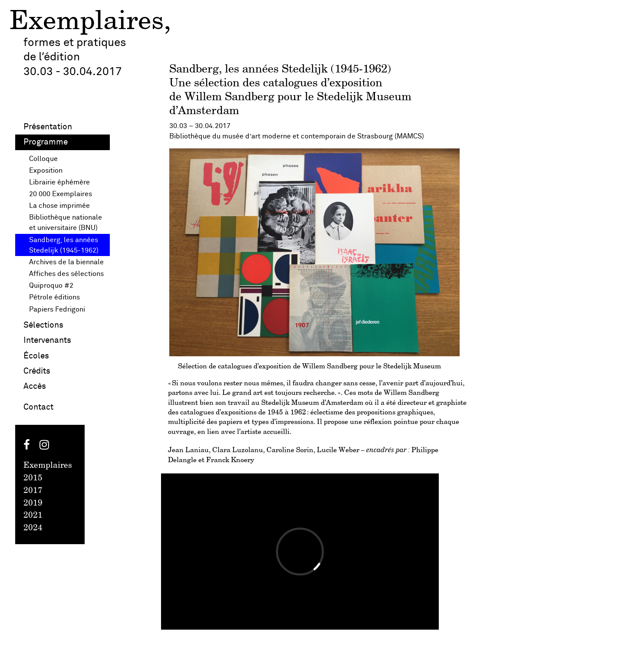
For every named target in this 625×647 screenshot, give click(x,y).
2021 (33, 515)
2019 (33, 503)
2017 (33, 491)
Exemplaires (87, 22)
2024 (33, 528)
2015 (33, 478)
